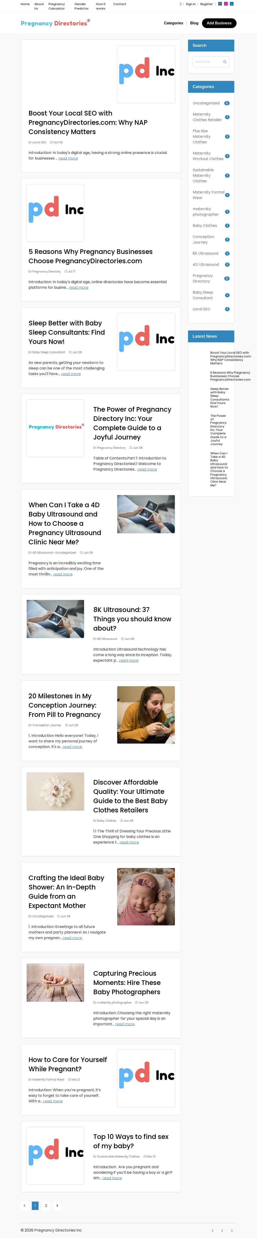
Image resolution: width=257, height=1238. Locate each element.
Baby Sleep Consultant (49, 352)
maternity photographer (114, 1002)
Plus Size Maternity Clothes (202, 136)
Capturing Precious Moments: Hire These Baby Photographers (127, 983)
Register (206, 4)
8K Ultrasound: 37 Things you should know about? (132, 619)
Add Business (219, 23)
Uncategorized (65, 553)
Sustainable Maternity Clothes (118, 1156)
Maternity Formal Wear (48, 1079)
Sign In (191, 4)
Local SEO (39, 142)
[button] (180, 4)
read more (68, 158)
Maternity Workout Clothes (208, 156)
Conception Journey (47, 725)
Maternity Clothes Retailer (207, 117)
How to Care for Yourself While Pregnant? (68, 1064)
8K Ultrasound (107, 639)
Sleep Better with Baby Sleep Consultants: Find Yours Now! (67, 332)
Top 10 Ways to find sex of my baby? (131, 1141)
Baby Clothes (106, 821)
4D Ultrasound (43, 553)
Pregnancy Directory (47, 271)
